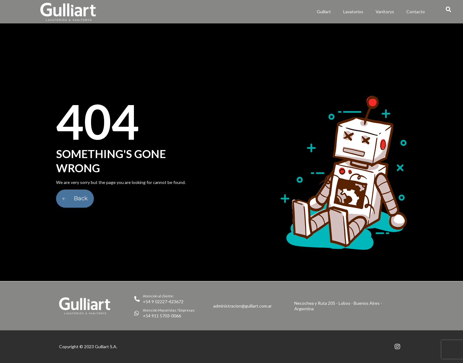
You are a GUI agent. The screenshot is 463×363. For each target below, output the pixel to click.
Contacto (415, 11)
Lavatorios (353, 11)
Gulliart (324, 11)
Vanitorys (385, 11)
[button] (448, 9)
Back (75, 198)
